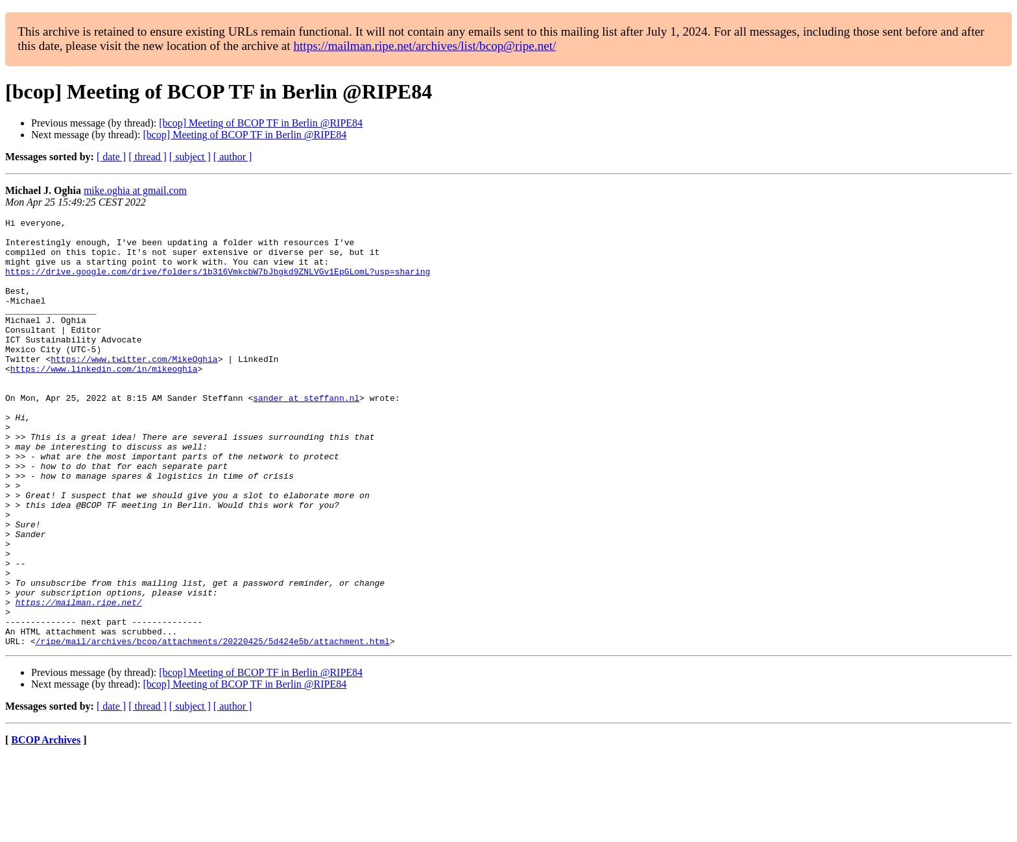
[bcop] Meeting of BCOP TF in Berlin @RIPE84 (261, 122)
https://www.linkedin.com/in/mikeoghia (104, 399)
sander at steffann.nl (306, 434)
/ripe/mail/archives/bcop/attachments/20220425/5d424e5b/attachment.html (213, 726)
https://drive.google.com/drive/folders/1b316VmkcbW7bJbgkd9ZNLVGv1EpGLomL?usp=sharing (217, 283)
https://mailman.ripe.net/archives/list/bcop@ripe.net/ (424, 46)
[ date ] (111, 156)
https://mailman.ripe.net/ (79, 680)
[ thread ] (147, 156)
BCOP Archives (45, 825)
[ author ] (232, 156)
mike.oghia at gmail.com (135, 190)
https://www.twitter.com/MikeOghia (134, 388)
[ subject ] (190, 156)
